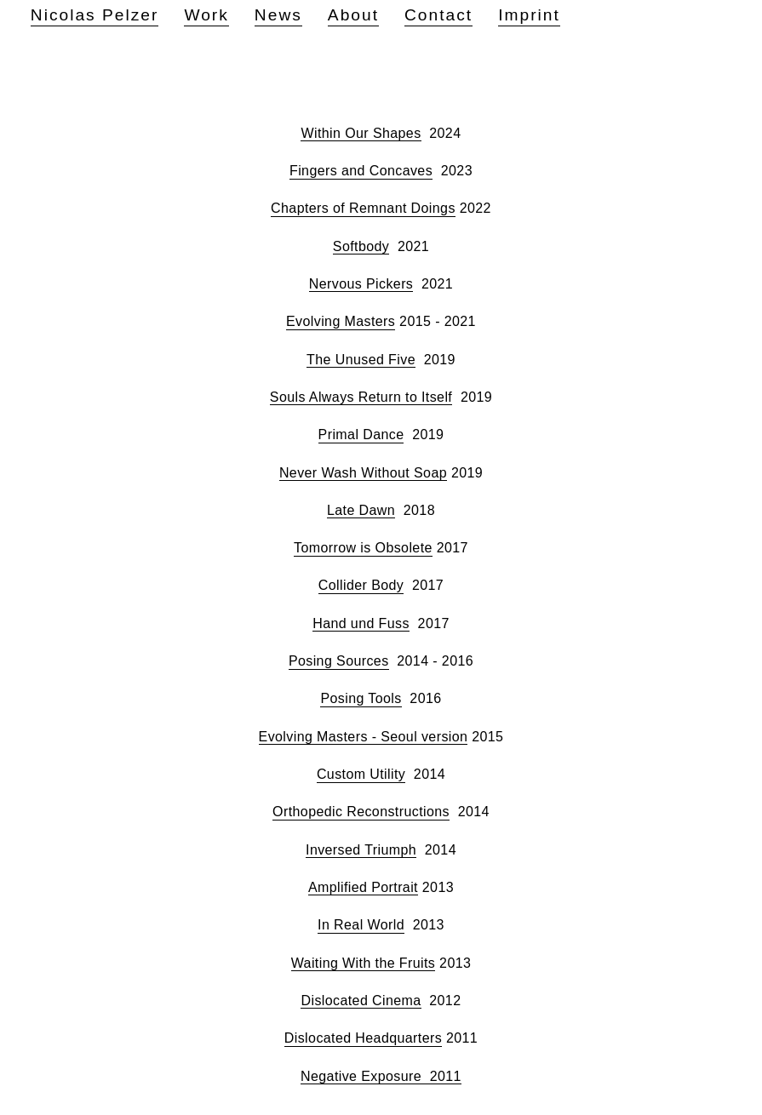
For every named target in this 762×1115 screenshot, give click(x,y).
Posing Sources (339, 661)
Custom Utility (361, 774)
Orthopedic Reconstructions (361, 811)
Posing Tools (360, 698)
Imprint (529, 15)
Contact (438, 15)
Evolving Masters (340, 321)
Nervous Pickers (361, 284)
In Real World (361, 925)
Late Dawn (361, 510)
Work (206, 15)
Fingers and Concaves (361, 170)
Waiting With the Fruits (363, 963)
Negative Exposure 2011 (381, 1076)
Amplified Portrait (363, 887)
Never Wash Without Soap (363, 473)
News (278, 15)
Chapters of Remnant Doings (363, 208)
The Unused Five (361, 359)
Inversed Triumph (361, 850)
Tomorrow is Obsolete (363, 547)
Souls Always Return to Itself (361, 397)
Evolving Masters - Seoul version (363, 736)
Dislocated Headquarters (363, 1038)
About (353, 15)
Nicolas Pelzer (95, 15)
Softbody (361, 246)
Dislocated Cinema (361, 1000)
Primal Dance (361, 434)
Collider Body (361, 585)
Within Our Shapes (361, 133)
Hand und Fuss (361, 623)
